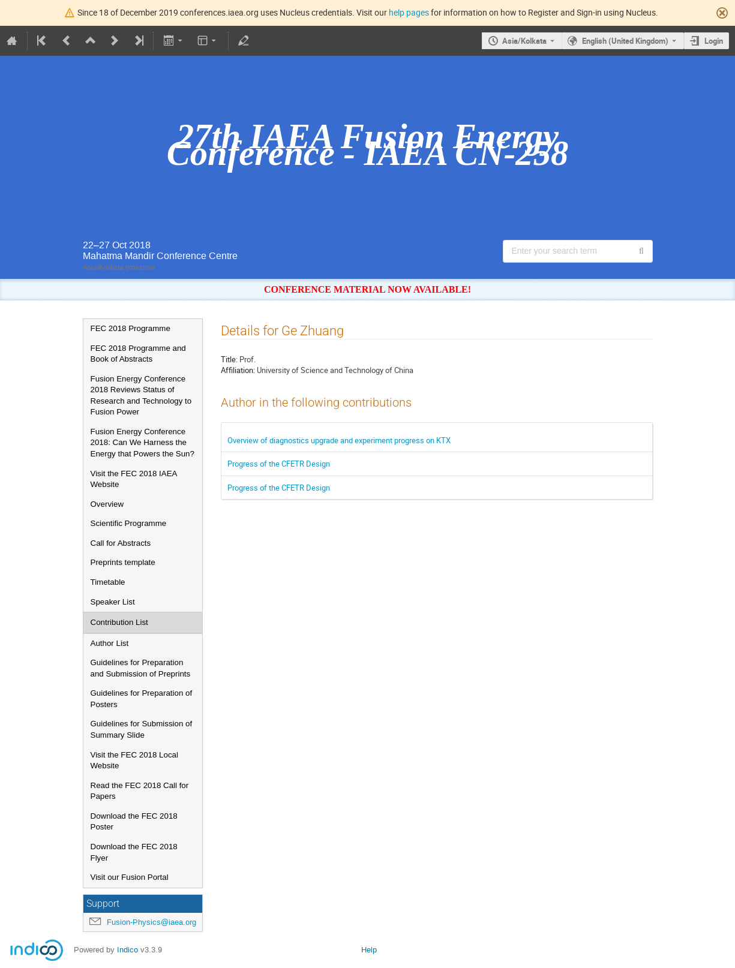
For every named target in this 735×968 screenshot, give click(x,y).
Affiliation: (238, 370)
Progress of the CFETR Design (278, 463)
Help (369, 950)
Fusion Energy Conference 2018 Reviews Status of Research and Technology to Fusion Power (141, 395)
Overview (107, 504)
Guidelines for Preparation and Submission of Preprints (141, 668)
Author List (110, 643)
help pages (409, 12)
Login (713, 40)
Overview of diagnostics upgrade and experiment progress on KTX (339, 440)
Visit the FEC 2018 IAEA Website (134, 479)
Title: (229, 359)
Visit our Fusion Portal (130, 877)
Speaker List (113, 601)
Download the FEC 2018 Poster (134, 821)
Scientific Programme (129, 523)
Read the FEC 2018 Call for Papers (140, 791)
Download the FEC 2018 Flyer (134, 852)
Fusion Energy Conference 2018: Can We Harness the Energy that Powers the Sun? (142, 442)
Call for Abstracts (121, 543)
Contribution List (119, 622)
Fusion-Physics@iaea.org (151, 922)
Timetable (108, 582)
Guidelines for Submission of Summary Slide (142, 729)
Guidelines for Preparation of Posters (142, 699)
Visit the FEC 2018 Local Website (134, 760)
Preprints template (123, 562)
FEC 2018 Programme (130, 328)
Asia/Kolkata (524, 40)
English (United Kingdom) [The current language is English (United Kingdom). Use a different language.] (625, 40)
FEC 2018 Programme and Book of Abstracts (138, 354)
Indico (127, 950)
